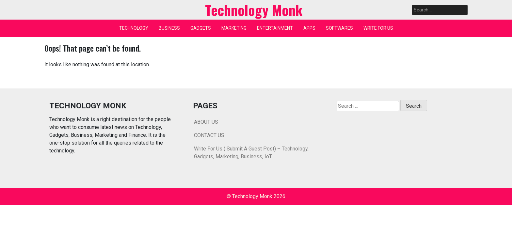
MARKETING (234, 28)
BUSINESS (169, 28)
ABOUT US (206, 122)
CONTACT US (209, 135)
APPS (309, 28)
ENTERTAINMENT (275, 28)
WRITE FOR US (378, 28)
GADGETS (200, 28)
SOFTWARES (339, 28)
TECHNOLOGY (133, 28)
